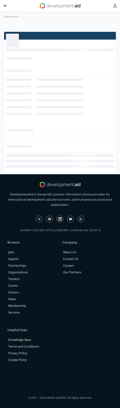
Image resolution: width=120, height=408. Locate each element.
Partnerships (17, 266)
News (12, 299)
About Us (69, 252)
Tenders (14, 279)
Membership (17, 306)
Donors (13, 292)
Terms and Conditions (23, 346)
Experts (13, 259)
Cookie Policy (17, 360)
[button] (5, 6)
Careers (68, 266)
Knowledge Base (19, 340)
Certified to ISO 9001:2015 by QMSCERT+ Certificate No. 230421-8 (60, 230)
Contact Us (71, 259)
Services (14, 312)
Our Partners (72, 272)
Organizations (11, 16)
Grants (13, 286)
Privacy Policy (17, 353)
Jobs (11, 252)
